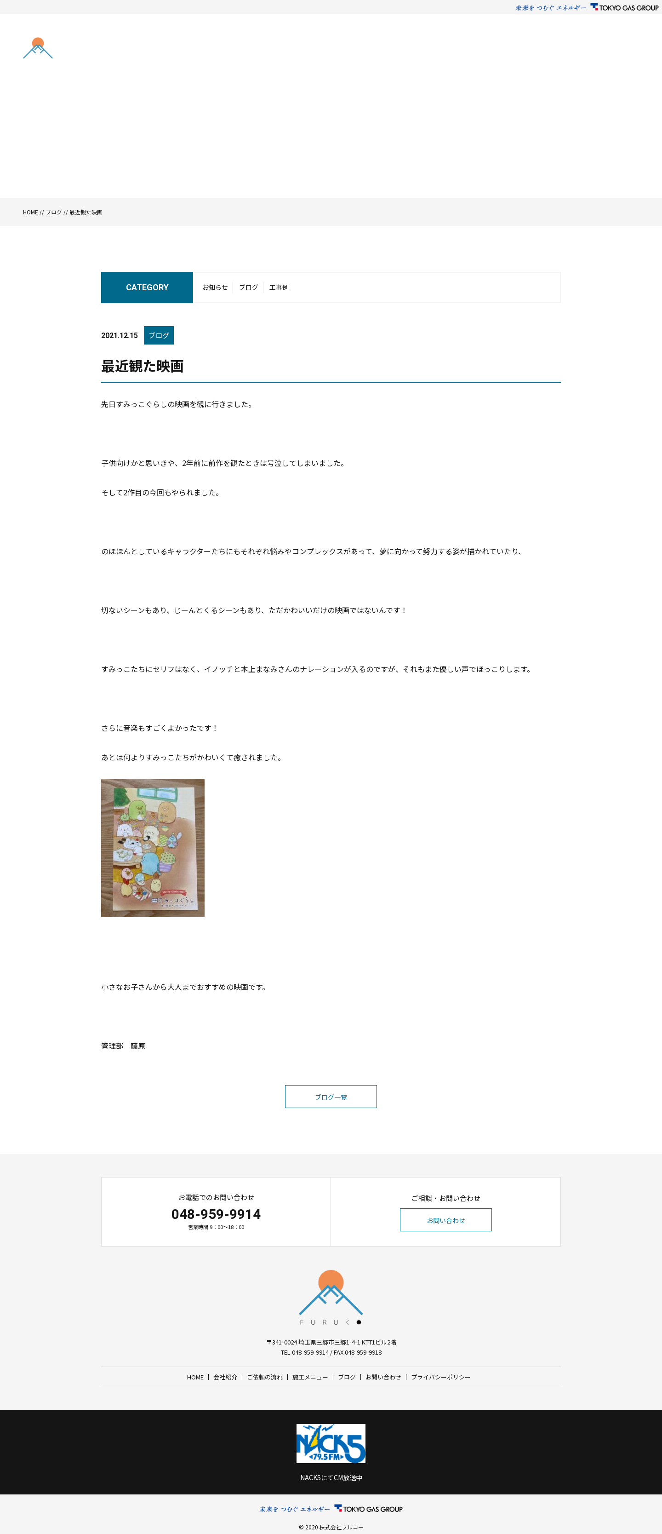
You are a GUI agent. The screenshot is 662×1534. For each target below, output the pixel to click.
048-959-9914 (216, 1214)
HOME (372, 50)
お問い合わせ (593, 50)
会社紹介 (401, 50)
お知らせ (215, 287)
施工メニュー (485, 50)
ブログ (521, 50)
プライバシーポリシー (441, 1377)
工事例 (279, 287)
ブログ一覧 (331, 1097)
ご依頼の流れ (440, 50)
